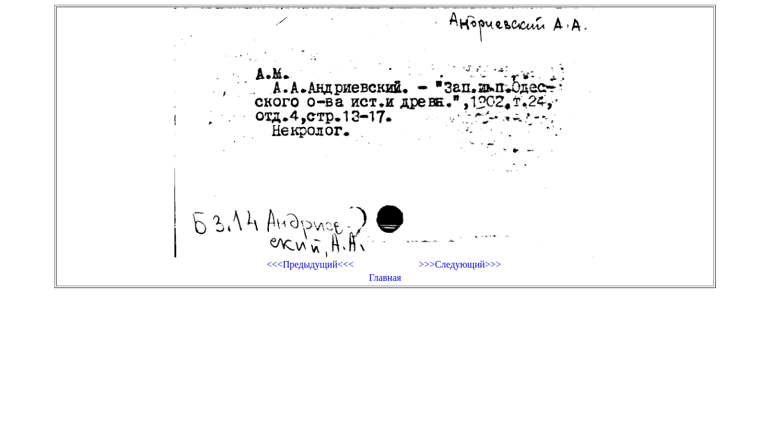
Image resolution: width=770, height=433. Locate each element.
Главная (385, 277)
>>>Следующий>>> (460, 264)
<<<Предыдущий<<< (310, 264)
